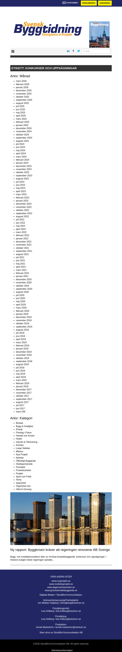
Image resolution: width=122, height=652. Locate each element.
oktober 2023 (22, 172)
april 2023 (21, 191)
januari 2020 (22, 314)
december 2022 (24, 204)
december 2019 (24, 317)
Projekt (19, 473)
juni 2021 (20, 260)
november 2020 (24, 282)
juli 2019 (20, 333)
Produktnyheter (23, 470)
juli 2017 (20, 405)
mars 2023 (21, 194)
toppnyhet (21, 483)
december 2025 (24, 90)
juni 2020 (20, 298)
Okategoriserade (24, 464)
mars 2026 (21, 81)
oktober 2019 (22, 323)
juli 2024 (20, 144)
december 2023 (24, 166)
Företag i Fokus (24, 432)
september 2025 (24, 100)
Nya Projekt (22, 454)
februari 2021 (22, 273)
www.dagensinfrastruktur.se (61, 587)
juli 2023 (20, 182)
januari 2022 (22, 238)
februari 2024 (22, 160)
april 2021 (21, 267)
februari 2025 (22, 122)
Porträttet (20, 467)
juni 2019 (20, 336)
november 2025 (24, 94)
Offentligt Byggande (26, 461)
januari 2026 (22, 87)
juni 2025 (20, 109)
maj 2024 (20, 150)
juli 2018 (20, 367)
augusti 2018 (22, 364)
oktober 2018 (22, 358)
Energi (19, 429)
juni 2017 (20, 408)
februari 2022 (22, 235)
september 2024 (24, 138)
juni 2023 (20, 185)
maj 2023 (20, 188)
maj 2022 (20, 226)
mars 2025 (21, 119)
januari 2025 (22, 125)
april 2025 (21, 115)
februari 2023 (22, 197)
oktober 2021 (22, 248)
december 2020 (24, 279)
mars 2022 (21, 232)
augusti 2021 (22, 254)
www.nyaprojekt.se (61, 581)
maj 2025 (20, 112)
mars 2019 (21, 342)
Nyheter (20, 458)
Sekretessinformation (62, 650)
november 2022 (24, 207)
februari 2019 (22, 345)
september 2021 (24, 251)
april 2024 (21, 153)
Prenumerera (88, 3)
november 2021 (24, 245)
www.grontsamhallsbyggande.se (61, 590)
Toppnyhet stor (23, 486)
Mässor (19, 451)
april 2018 (21, 377)
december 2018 (24, 352)
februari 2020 (22, 311)
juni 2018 (20, 371)
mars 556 (20, 411)
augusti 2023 (22, 178)
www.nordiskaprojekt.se (61, 584)
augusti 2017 (22, 402)
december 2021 (24, 241)
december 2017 (24, 389)
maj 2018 (20, 374)
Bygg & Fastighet (24, 426)
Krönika (20, 445)
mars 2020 (21, 308)
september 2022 (24, 213)
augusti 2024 (22, 141)
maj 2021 (20, 264)
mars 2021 (21, 270)
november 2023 (24, 169)
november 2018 (24, 355)
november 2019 (24, 320)
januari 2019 (22, 348)
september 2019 (24, 327)
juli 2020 (20, 295)
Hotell (19, 439)
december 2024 (24, 128)
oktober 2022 (22, 210)
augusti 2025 (22, 103)
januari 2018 (22, 386)
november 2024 (24, 131)
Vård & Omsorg (23, 489)
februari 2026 (22, 84)
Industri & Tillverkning (26, 442)
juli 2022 (20, 219)
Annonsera (104, 3)
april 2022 (21, 229)
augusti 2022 (22, 216)
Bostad (19, 423)
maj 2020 (20, 301)
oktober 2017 (22, 396)
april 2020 (21, 304)
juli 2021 (20, 257)
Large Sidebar (23, 448)
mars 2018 (21, 380)
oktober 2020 (22, 286)
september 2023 (24, 175)
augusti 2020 (22, 292)
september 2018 (24, 361)
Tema (18, 479)
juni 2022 (20, 223)
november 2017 (24, 393)
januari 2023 (22, 201)
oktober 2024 (22, 134)
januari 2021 (22, 276)
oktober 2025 (22, 97)
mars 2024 (21, 157)
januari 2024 (22, 163)
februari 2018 (22, 383)
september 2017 (24, 399)
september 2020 (24, 289)
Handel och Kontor (25, 435)
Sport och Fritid (23, 476)
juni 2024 (20, 147)
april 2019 (21, 339)
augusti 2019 (22, 330)
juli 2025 (20, 106)
